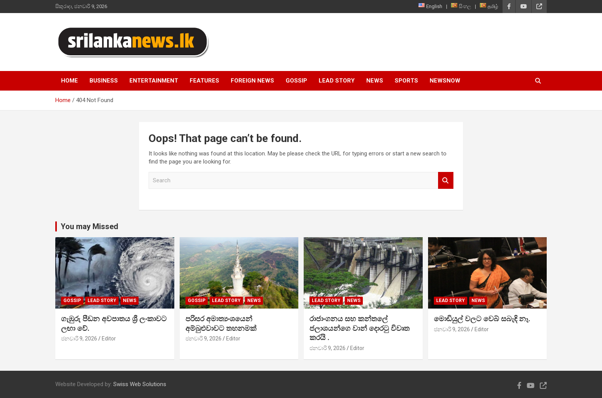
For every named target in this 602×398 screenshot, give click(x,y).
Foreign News (252, 80)
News (374, 80)
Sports (406, 80)
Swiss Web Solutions (139, 384)
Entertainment (153, 80)
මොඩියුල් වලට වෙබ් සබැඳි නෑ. (482, 318)
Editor (109, 338)
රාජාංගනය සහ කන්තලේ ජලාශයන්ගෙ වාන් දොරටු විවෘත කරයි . (359, 328)
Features (204, 80)
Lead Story (337, 80)
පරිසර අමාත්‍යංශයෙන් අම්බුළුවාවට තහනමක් (220, 323)
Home (69, 80)
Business (103, 80)
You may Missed (89, 226)
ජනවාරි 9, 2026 (79, 338)
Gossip (296, 80)
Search (445, 180)
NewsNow (445, 80)
